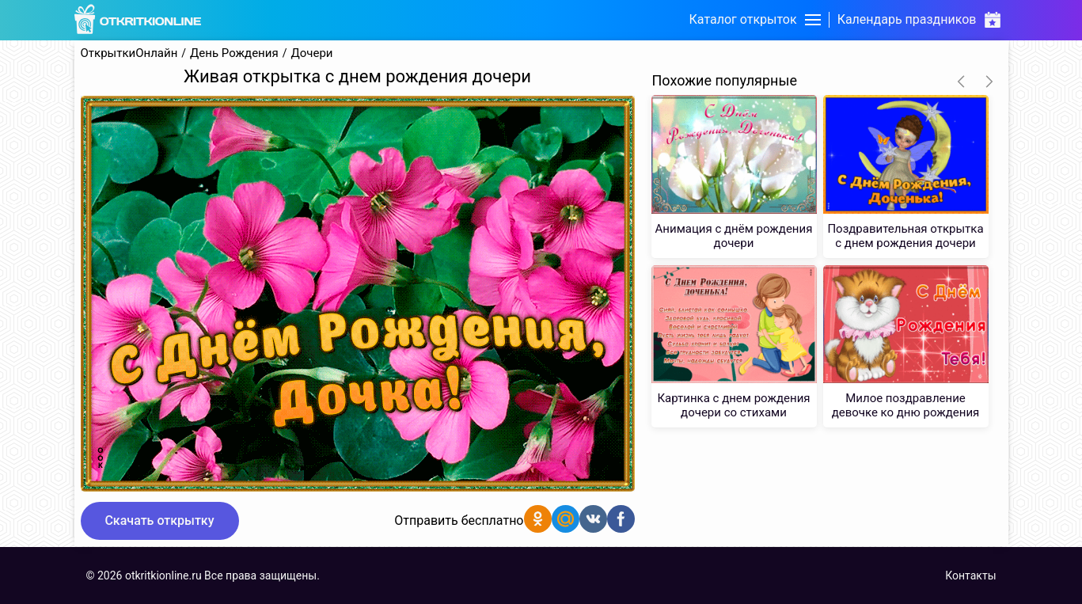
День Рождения (234, 53)
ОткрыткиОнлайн (129, 53)
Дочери (311, 53)
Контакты (970, 575)
